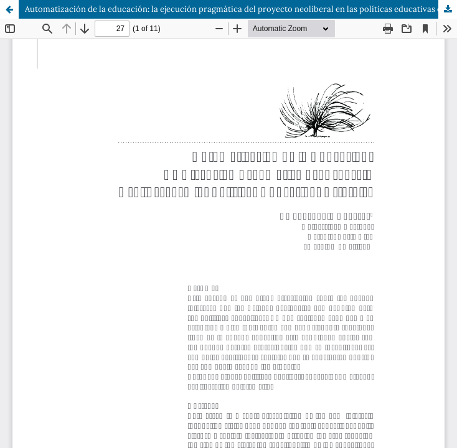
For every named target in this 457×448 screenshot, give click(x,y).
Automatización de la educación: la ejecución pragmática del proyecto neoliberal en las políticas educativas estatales (241, 9)
